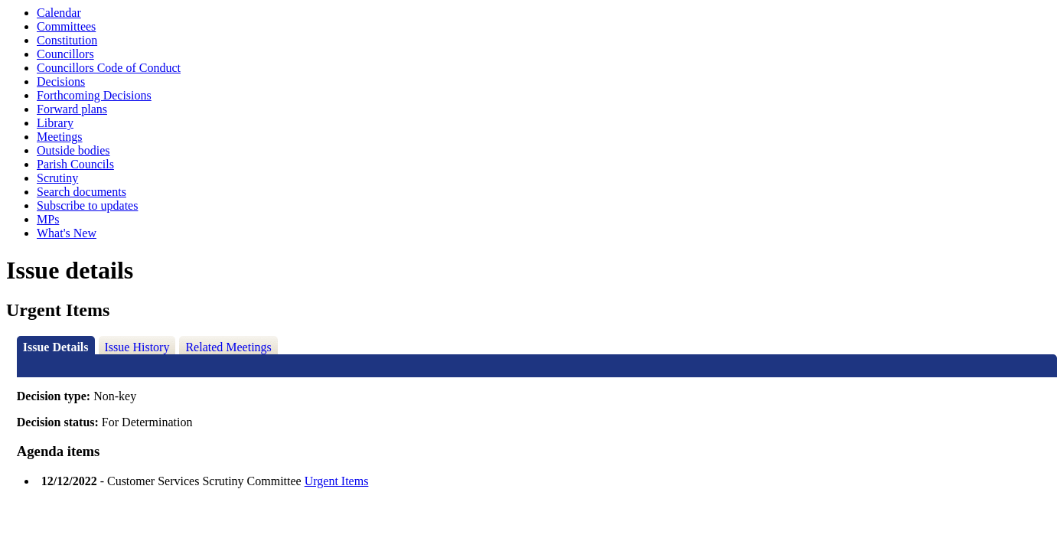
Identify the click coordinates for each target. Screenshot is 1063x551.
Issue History (137, 347)
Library (55, 122)
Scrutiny (57, 177)
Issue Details (56, 347)
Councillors (65, 53)
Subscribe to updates (87, 205)
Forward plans (72, 109)
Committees (66, 26)
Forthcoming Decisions (94, 95)
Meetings (60, 136)
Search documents (81, 191)
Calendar (59, 12)
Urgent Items (337, 480)
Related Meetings (228, 347)
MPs (48, 219)
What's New (66, 233)
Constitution (67, 40)
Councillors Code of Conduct (109, 67)
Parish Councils (75, 164)
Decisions (61, 81)
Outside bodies (73, 150)
